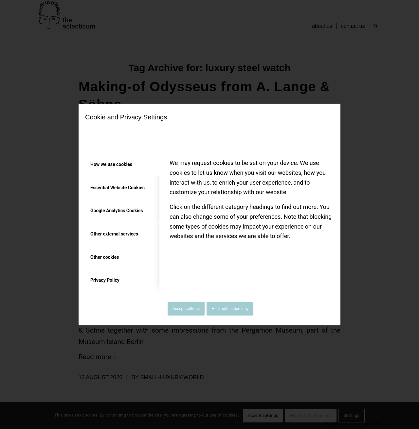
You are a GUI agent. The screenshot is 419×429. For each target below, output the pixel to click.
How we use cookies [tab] (111, 164)
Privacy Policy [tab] (104, 280)
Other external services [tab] (114, 233)
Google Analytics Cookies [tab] (116, 210)
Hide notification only (229, 308)
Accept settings (186, 308)
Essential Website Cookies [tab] (117, 187)
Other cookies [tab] (104, 257)
